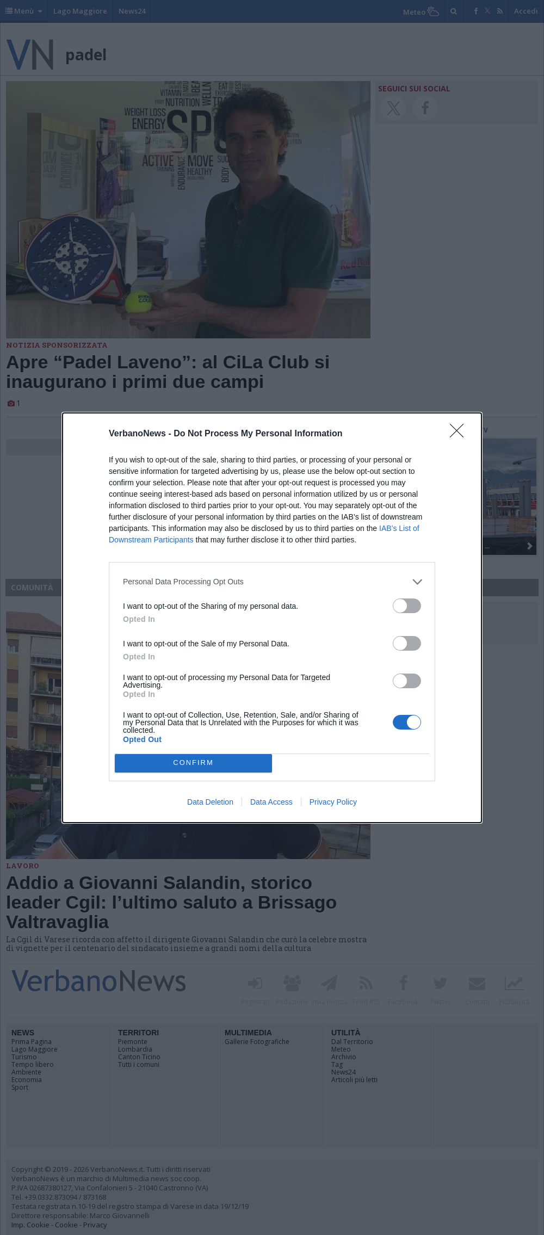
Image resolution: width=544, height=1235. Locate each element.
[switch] (407, 605)
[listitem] (272, 582)
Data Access (271, 802)
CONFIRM (193, 763)
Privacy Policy (333, 802)
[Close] (460, 434)
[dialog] (272, 618)
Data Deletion (210, 802)
